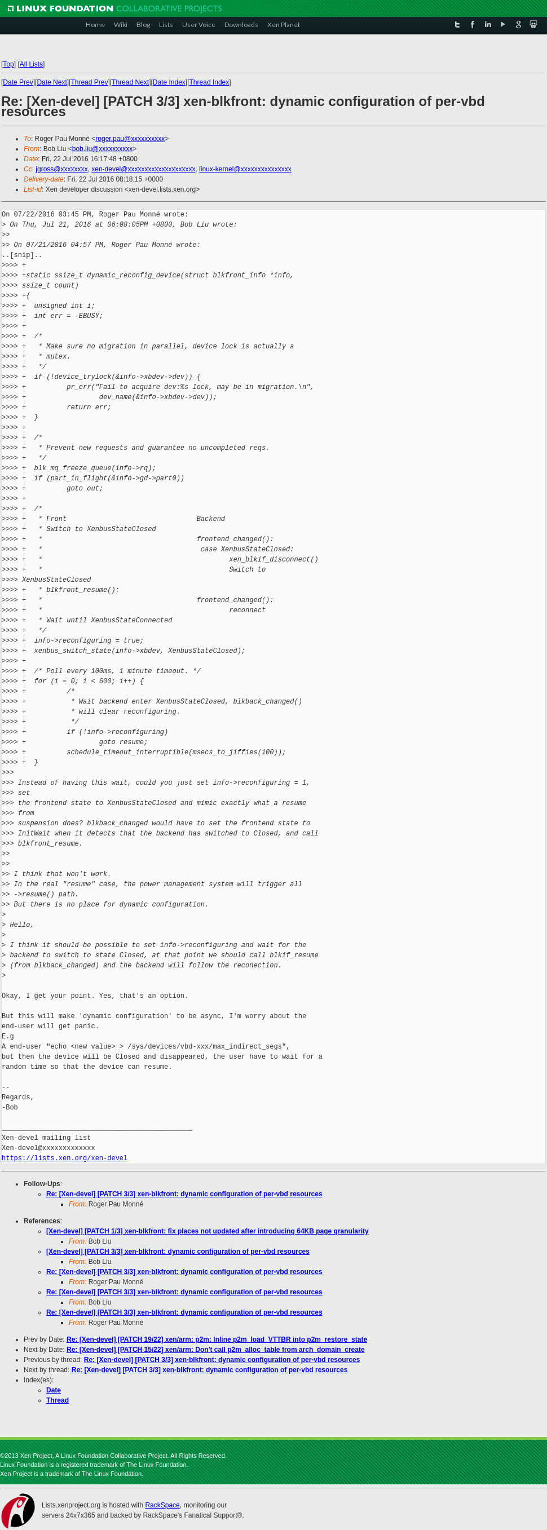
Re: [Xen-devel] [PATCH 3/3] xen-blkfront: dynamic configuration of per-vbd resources (184, 1194)
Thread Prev (89, 82)
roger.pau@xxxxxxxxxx (130, 139)
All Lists (31, 64)
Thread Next (130, 82)
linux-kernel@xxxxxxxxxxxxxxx (245, 169)
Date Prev (18, 82)
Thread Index (209, 82)
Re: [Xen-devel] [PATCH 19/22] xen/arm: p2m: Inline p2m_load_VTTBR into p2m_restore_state (217, 1339)
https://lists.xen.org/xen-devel (64, 1158)
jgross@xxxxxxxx (61, 169)
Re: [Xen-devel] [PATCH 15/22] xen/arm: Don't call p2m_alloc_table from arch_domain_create (216, 1350)
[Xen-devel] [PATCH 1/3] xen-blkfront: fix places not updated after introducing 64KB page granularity (207, 1231)
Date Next (52, 82)
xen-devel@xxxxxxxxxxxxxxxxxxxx (143, 169)
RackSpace (162, 1505)
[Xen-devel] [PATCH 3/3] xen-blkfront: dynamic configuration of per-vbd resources (178, 1251)
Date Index (169, 82)
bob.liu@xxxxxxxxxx (102, 149)
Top (8, 64)
